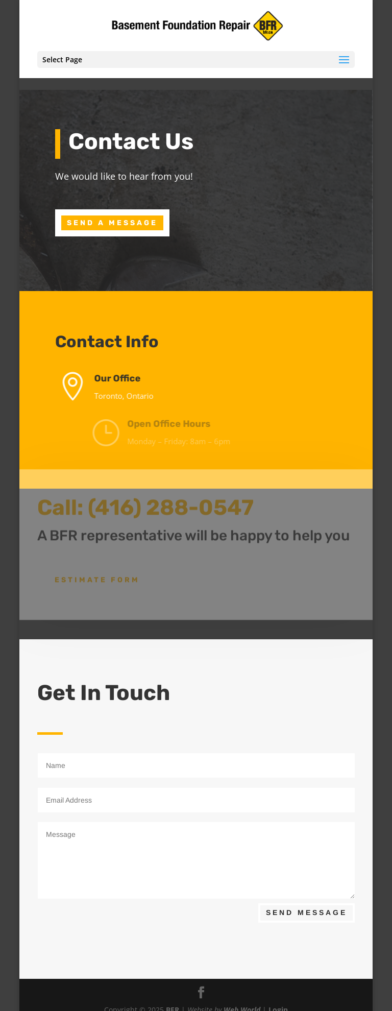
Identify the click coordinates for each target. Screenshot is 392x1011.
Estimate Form (97, 574)
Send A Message (112, 223)
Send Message (306, 912)
